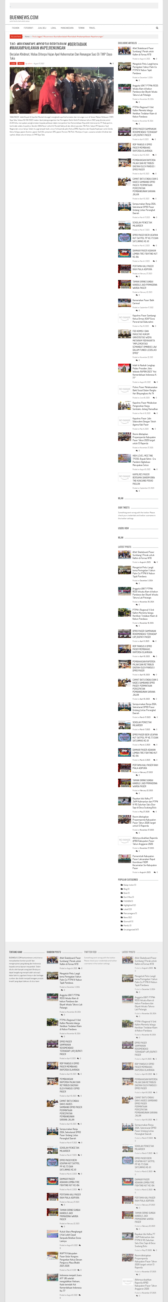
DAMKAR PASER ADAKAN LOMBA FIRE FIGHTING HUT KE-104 (145, 249)
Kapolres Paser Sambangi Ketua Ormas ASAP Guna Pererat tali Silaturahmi (145, 312)
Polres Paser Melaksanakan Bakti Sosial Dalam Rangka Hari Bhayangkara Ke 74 (145, 379)
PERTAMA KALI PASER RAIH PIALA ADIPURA (145, 263)
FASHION (15, 28)
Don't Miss (128, 887)
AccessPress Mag (43, 1298)
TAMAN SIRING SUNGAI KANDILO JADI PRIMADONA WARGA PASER (145, 279)
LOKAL (53, 28)
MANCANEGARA (67, 28)
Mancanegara (129, 903)
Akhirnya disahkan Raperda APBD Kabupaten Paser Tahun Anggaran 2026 (145, 830)
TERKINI (81, 28)
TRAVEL (92, 28)
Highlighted (128, 895)
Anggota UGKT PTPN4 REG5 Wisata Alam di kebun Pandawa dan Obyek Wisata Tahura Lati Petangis (145, 89)
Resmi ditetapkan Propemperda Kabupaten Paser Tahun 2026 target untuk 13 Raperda (144, 430)
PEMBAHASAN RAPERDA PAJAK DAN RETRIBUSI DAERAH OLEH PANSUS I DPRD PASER (144, 162)
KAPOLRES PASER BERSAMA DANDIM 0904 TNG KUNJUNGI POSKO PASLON (144, 469)
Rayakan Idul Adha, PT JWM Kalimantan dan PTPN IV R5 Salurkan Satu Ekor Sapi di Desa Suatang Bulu (145, 793)
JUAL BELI (42, 28)
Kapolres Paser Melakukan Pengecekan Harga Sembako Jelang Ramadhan (145, 396)
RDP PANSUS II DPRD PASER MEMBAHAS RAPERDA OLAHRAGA (142, 145)
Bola (125, 883)
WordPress (24, 1298)
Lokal (13, 63)
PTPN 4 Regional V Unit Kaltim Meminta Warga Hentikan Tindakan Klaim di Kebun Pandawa (145, 110)
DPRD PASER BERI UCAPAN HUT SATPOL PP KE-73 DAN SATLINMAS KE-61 (145, 233)
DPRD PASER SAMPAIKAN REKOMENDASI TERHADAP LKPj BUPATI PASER (145, 130)
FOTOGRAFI (28, 28)
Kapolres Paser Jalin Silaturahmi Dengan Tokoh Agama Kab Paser (145, 413)
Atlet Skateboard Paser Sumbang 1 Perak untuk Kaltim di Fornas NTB (143, 51)
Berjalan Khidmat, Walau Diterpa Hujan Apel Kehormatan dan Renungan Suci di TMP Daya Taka (61, 56)
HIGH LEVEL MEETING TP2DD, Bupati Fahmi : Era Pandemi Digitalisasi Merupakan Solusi (144, 451)
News (21, 63)
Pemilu (126, 915)
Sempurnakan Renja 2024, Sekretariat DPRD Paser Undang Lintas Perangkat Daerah (145, 205)
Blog (125, 879)
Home (27, 36)
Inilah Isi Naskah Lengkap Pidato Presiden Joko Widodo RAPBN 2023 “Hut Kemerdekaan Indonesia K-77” (145, 361)
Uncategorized (129, 919)
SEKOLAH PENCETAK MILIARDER (142, 220)
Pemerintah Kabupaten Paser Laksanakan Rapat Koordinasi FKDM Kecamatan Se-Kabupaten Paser (145, 852)
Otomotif (127, 911)
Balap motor (129, 875)
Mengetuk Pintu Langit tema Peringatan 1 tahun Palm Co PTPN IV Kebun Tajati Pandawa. (144, 68)
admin (30, 63)
